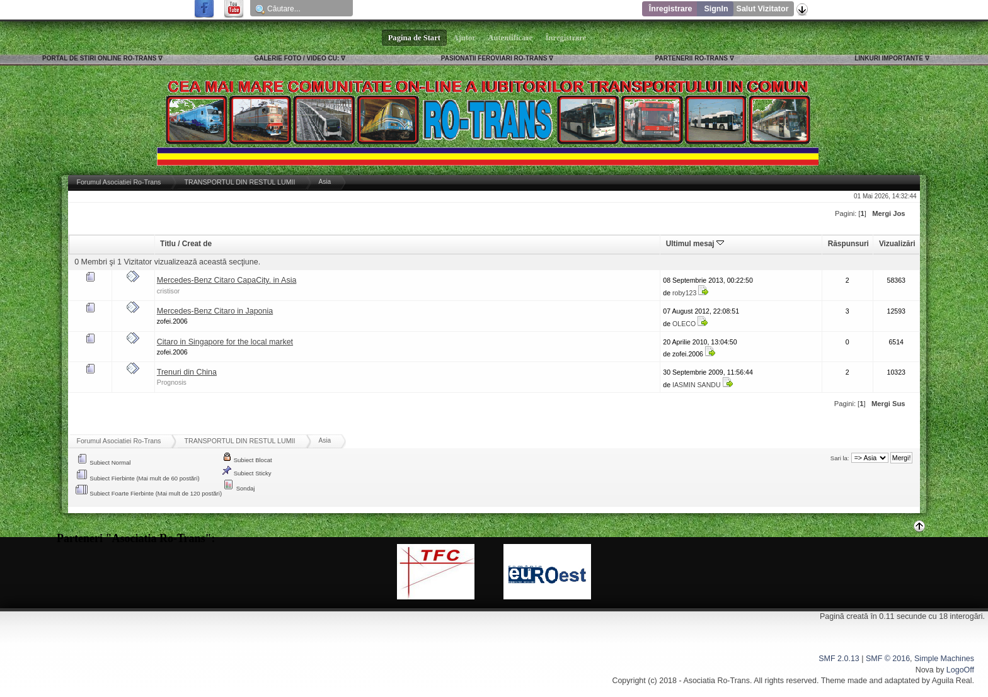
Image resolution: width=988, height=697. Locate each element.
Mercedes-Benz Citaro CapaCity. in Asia (227, 280)
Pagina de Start (414, 37)
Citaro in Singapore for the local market (225, 341)
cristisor (168, 291)
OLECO (684, 323)
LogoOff (960, 670)
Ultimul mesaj (695, 243)
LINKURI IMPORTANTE (888, 58)
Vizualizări (897, 243)
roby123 (684, 293)
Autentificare (510, 37)
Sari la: (839, 458)
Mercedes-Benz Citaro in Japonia (215, 311)
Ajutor (464, 37)
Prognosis (172, 382)
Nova (925, 670)
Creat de (197, 243)
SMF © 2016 (888, 658)
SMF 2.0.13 (839, 658)
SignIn (716, 8)
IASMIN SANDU (696, 384)
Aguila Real (952, 680)
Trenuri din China (187, 372)
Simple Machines (944, 658)
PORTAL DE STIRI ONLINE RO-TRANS (99, 58)
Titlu (168, 243)
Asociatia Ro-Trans (716, 680)
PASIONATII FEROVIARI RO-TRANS (494, 58)
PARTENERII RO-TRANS (691, 58)
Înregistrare (670, 8)
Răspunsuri (848, 243)
